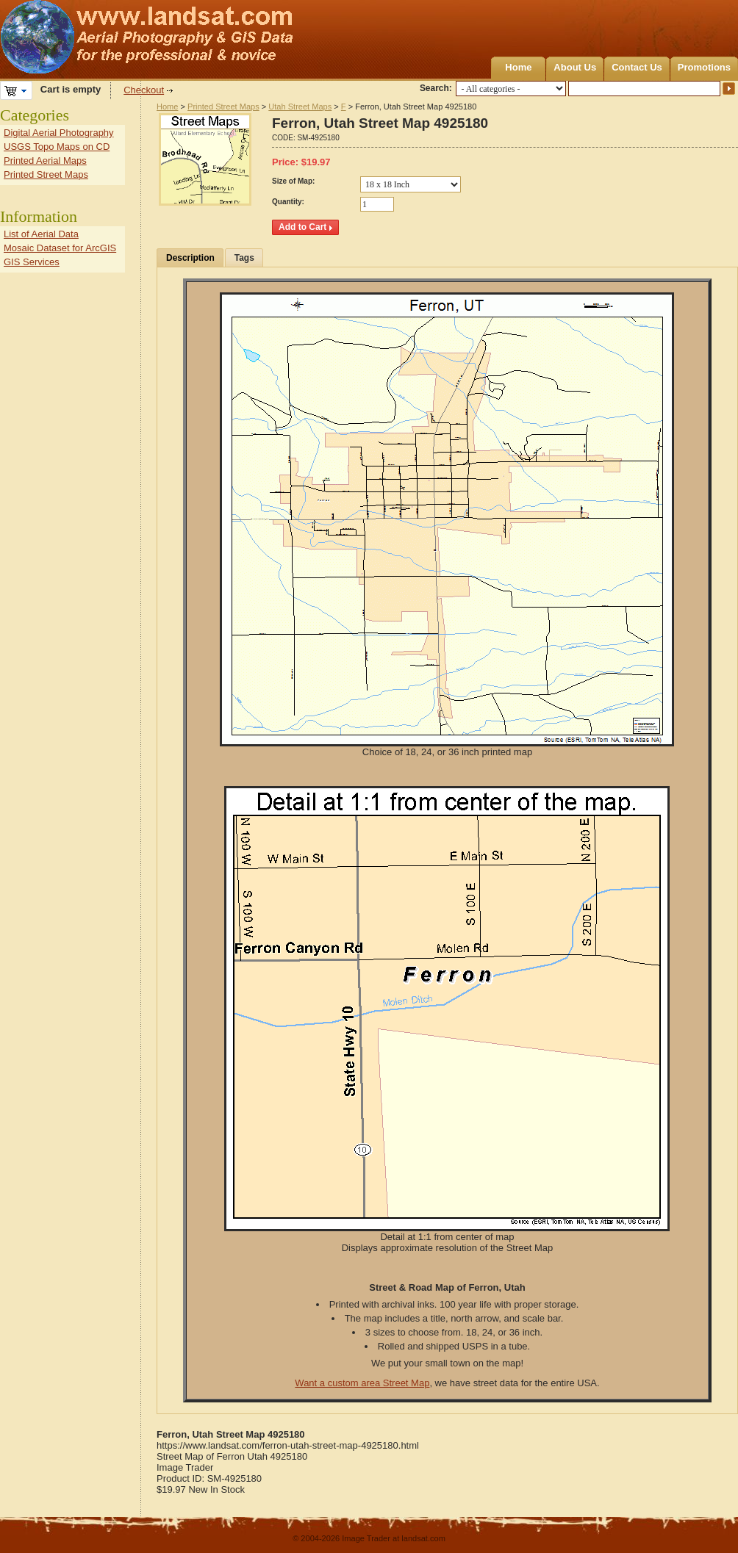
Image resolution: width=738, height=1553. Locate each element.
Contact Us (637, 67)
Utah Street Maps (300, 106)
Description (190, 258)
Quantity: (288, 202)
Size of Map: (293, 181)
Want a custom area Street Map (362, 1382)
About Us (575, 67)
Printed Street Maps (223, 106)
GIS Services (32, 261)
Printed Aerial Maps (45, 160)
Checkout (143, 90)
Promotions (704, 67)
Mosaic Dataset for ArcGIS (60, 247)
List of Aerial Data (41, 233)
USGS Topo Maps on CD (57, 146)
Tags (244, 258)
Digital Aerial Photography (59, 132)
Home (518, 67)
